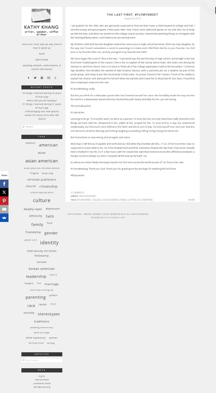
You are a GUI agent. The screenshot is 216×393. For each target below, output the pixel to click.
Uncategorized (87, 196)
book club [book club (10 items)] (47, 173)
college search (110, 199)
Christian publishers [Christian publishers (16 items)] (41, 179)
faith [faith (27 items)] (50, 216)
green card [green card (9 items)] (31, 240)
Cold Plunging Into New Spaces (42, 111)
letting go (134, 199)
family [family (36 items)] (37, 224)
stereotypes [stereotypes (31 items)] (49, 313)
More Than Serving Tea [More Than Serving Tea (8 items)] (41, 290)
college (96, 199)
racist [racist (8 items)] (53, 304)
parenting (147, 199)
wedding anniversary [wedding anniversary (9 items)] (41, 327)
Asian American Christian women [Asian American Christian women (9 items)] (42, 168)
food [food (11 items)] (49, 222)
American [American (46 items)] (48, 145)
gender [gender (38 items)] (51, 233)
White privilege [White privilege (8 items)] (42, 332)
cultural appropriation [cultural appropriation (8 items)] (42, 192)
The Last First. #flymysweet (132, 14)
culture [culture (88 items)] (42, 200)
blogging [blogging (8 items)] (34, 173)
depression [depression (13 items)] (53, 208)
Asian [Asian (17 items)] (42, 153)
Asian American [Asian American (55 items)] (41, 161)
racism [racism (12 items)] (43, 304)
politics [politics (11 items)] (53, 295)
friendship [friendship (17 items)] (33, 232)
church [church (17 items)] (31, 186)
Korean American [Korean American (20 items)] (42, 269)
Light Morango (112, 217)
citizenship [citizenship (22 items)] (48, 186)
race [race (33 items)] (31, 305)
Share (191, 200)
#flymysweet (84, 199)
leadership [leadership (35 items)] (36, 276)
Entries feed (42, 379)
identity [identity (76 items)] (49, 242)
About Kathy (41, 59)
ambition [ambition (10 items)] (30, 143)
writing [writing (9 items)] (51, 343)
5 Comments (77, 192)
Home (42, 53)
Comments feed (42, 383)
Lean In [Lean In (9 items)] (53, 274)
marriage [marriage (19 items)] (52, 284)
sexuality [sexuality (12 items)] (29, 312)
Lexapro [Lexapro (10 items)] (29, 283)
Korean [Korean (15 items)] (42, 262)
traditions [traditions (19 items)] (41, 321)
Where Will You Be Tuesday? (42, 100)
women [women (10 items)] (53, 337)
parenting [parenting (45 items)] (36, 297)
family (123, 199)
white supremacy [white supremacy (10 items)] (36, 337)
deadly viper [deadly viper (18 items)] (33, 209)
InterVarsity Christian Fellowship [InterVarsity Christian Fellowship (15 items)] (42, 253)
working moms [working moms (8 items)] (36, 343)
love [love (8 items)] (39, 283)
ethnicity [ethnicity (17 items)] (35, 216)
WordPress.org (42, 387)
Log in (42, 376)
